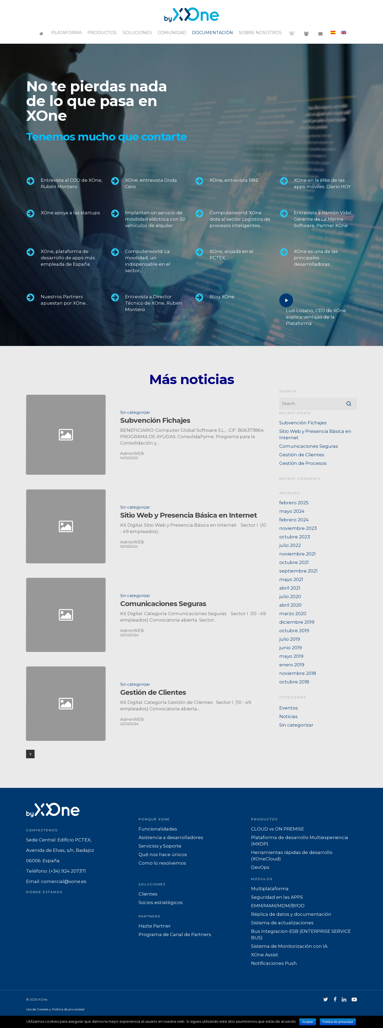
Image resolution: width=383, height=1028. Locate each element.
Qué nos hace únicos (163, 854)
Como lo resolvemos (162, 863)
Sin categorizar (135, 452)
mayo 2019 (291, 656)
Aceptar (307, 1022)
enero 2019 (291, 664)
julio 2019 (289, 639)
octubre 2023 (294, 536)
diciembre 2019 (296, 622)
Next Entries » (30, 754)
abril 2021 (289, 588)
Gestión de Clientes (301, 454)
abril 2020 (290, 605)
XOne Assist (264, 954)
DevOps (260, 867)
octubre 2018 (294, 681)
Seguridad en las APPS (277, 897)
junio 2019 (290, 647)
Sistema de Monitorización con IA (289, 946)
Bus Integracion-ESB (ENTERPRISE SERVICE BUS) (301, 934)
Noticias (288, 716)
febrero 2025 (294, 502)
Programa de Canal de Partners (175, 934)
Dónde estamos (44, 892)
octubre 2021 (294, 562)
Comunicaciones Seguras (308, 446)
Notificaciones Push (274, 963)
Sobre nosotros (260, 32)
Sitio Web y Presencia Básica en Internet (315, 434)
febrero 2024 (294, 519)
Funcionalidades (158, 829)
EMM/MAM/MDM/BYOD (278, 905)
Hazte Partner (155, 926)
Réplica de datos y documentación (291, 914)
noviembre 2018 (297, 673)
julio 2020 (290, 596)
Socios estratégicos (161, 902)
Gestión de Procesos (303, 463)
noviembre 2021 (297, 554)
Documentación (212, 32)
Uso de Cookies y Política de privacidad (55, 1009)
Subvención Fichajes (303, 422)
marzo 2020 (292, 613)
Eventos (288, 708)
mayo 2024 (292, 511)
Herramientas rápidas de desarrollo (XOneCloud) (291, 855)
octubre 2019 (294, 630)
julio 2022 (290, 545)
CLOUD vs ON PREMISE (277, 829)
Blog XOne (222, 296)
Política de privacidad (338, 1022)
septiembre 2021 (298, 571)
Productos (102, 32)
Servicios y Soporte (160, 846)
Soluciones (137, 32)
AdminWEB (132, 758)
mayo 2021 (291, 579)
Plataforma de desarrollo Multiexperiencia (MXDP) (299, 840)
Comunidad (172, 32)
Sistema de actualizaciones (282, 922)
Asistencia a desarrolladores (171, 837)
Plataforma (66, 32)
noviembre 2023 (298, 528)
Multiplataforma (270, 888)
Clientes (148, 894)
